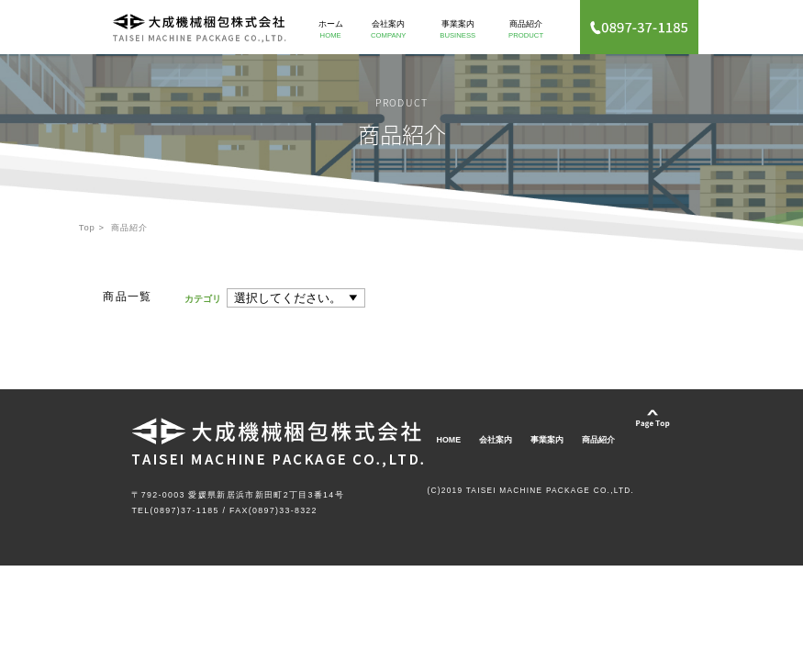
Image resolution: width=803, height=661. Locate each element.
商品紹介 (525, 28)
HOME (449, 439)
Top (87, 227)
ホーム (330, 28)
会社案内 (388, 28)
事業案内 (457, 28)
